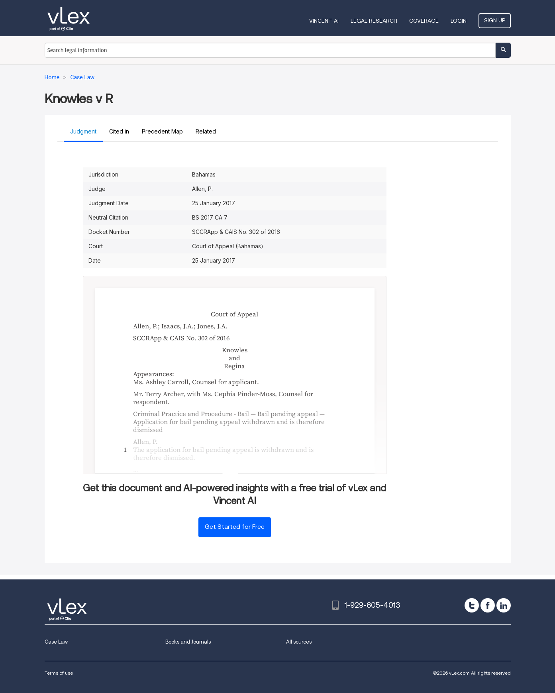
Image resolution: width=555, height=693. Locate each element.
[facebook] (487, 605)
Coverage (424, 21)
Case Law (56, 642)
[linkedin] (503, 605)
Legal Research (374, 21)
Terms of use (59, 672)
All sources (299, 642)
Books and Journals (188, 642)
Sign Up (494, 20)
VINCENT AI (324, 21)
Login (459, 21)
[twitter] (472, 605)
